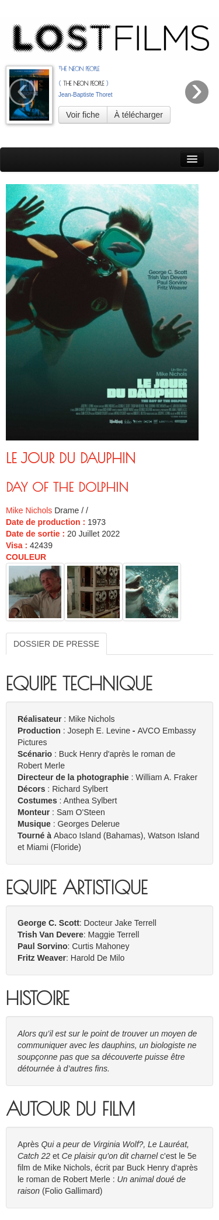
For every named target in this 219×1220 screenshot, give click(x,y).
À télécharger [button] (138, 114)
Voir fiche (83, 114)
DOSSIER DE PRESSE (56, 643)
